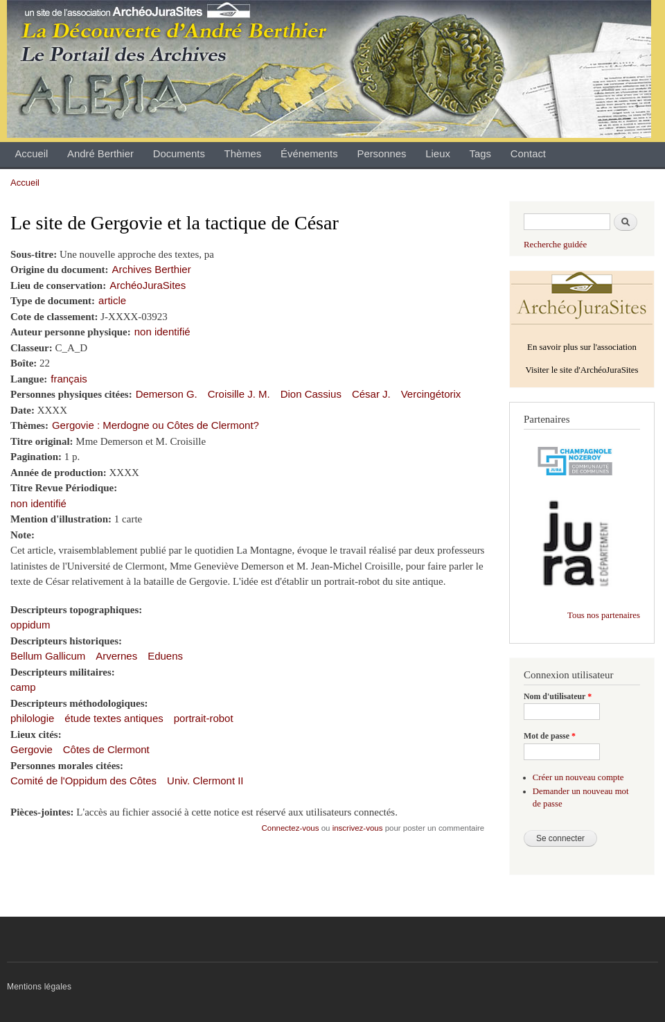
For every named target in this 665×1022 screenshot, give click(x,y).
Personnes (381, 153)
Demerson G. (166, 394)
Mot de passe (550, 736)
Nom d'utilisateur (558, 696)
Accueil (31, 153)
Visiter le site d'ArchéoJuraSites (581, 370)
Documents (179, 153)
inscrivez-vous (357, 828)
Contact (528, 153)
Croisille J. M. (239, 394)
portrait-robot (203, 718)
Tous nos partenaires (603, 615)
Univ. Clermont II (205, 780)
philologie (32, 718)
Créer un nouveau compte (578, 777)
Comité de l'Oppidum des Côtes (83, 780)
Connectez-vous (290, 828)
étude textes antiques (113, 718)
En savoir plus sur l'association (582, 347)
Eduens (165, 656)
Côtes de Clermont (106, 749)
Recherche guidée (555, 244)
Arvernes (116, 656)
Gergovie (31, 749)
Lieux (437, 153)
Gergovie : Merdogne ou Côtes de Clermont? (155, 425)
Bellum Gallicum (47, 656)
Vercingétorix (431, 394)
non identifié (162, 331)
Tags (480, 153)
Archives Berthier (151, 269)
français (69, 379)
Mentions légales (39, 987)
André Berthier (100, 153)
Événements (309, 153)
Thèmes (243, 153)
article (112, 300)
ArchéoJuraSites (147, 285)
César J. (371, 394)
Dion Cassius (311, 394)
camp (23, 687)
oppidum (30, 625)
